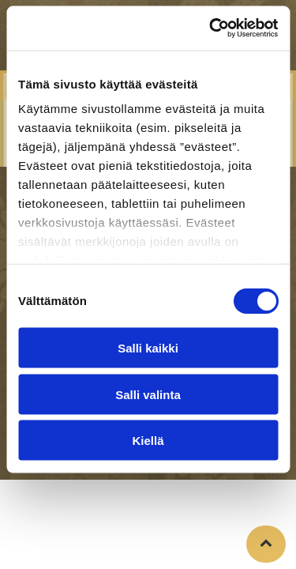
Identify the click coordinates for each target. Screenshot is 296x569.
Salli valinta (148, 394)
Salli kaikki (148, 348)
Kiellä (147, 440)
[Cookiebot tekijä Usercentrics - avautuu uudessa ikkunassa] (211, 28)
